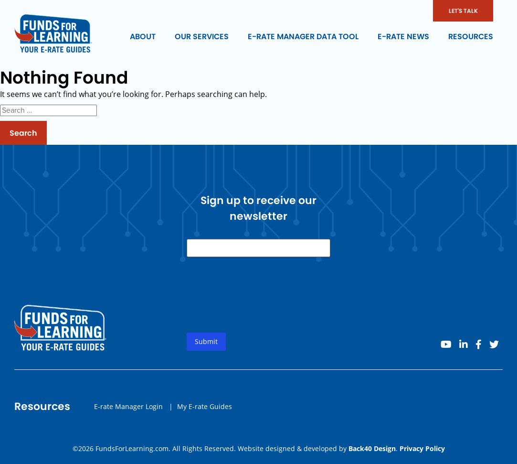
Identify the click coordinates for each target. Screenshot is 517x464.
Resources (470, 36)
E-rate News (403, 36)
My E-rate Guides (204, 406)
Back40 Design (372, 448)
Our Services (202, 36)
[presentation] (259, 302)
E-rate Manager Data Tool (303, 36)
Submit (206, 341)
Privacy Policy (422, 448)
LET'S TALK (463, 11)
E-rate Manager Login (128, 406)
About (143, 36)
